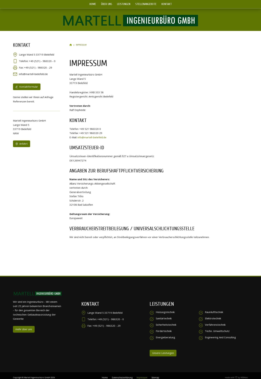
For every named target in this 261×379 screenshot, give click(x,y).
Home (92, 4)
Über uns (106, 4)
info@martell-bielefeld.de (92, 133)
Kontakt (166, 4)
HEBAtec (244, 373)
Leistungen (123, 4)
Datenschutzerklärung (122, 373)
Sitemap (155, 373)
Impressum (142, 373)
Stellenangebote (145, 4)
